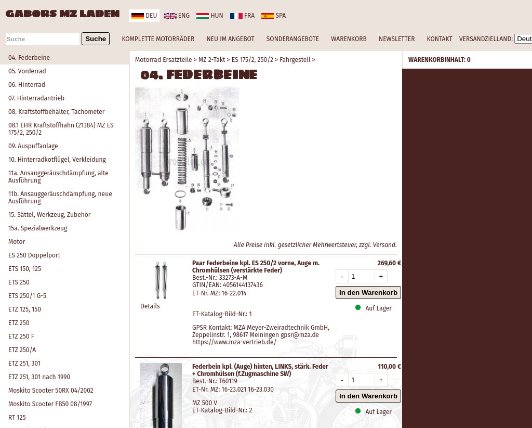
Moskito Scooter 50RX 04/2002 (51, 390)
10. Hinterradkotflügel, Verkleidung (57, 159)
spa (273, 15)
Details (150, 306)
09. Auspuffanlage (33, 146)
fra (242, 15)
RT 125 (17, 417)
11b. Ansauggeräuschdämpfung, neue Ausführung (60, 197)
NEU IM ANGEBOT (230, 39)
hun (209, 15)
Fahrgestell (295, 59)
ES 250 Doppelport (34, 255)
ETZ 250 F (21, 336)
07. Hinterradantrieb (36, 98)
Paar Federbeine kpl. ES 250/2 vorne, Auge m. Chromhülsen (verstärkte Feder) (256, 267)
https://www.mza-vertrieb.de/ (234, 342)
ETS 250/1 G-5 (27, 296)
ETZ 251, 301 (24, 363)
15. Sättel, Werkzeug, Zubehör (49, 214)
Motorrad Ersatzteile (163, 59)
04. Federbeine (29, 57)
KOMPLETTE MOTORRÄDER (158, 39)
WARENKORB (348, 39)
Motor (16, 241)
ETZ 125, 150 (24, 309)
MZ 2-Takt (211, 59)
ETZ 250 (18, 323)
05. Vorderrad (27, 71)
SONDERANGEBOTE (293, 39)
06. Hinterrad (26, 84)
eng (177, 15)
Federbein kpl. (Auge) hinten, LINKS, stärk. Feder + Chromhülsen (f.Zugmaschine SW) (260, 370)
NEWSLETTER (397, 39)
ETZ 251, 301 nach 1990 (39, 377)
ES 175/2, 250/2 (252, 59)
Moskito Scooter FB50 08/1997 (50, 404)
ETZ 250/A (22, 350)
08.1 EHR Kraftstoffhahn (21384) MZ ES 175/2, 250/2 (61, 129)
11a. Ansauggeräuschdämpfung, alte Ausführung (58, 177)
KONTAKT (440, 39)
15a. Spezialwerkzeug (37, 228)
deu (144, 15)
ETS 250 (19, 282)
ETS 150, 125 (24, 269)
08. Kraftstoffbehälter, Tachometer (56, 111)
